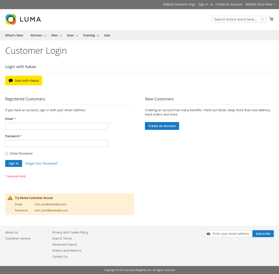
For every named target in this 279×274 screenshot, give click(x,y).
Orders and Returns (66, 250)
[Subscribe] (263, 233)
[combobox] (239, 19)
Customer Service (18, 238)
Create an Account (229, 4)
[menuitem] (14, 35)
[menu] (139, 35)
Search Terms (62, 238)
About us (11, 232)
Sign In (203, 4)
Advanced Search (64, 244)
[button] (260, 4)
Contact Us (60, 256)
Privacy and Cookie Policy (70, 232)
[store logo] (23, 19)
